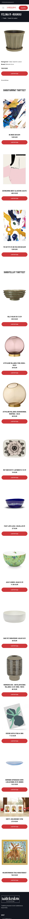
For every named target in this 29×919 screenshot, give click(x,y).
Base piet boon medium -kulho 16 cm (14, 638)
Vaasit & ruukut (12, 18)
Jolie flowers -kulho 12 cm (14, 582)
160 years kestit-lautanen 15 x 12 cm (14, 470)
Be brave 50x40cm (14, 135)
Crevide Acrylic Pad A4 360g (14, 733)
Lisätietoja (14, 73)
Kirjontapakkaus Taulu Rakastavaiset (15, 873)
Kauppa (23, 8)
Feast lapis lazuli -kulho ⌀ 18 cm (14, 526)
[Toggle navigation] (3, 7)
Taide (4, 18)
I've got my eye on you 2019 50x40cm (14, 247)
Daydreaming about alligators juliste (14, 191)
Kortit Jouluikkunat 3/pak (14, 819)
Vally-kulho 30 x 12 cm (14, 317)
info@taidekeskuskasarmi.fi (8, 2)
